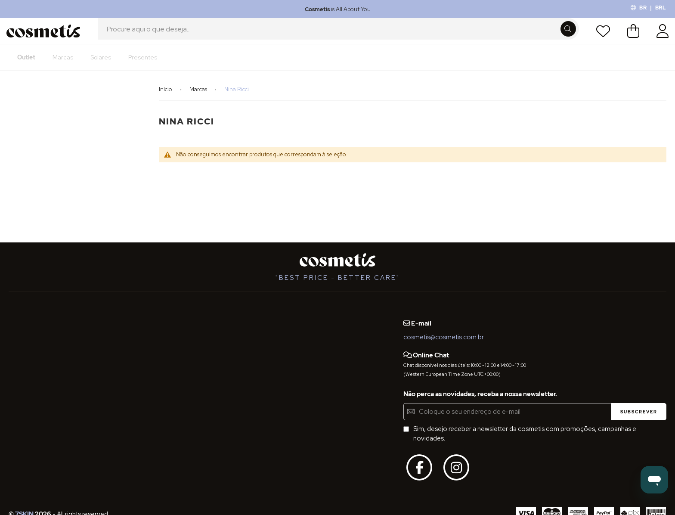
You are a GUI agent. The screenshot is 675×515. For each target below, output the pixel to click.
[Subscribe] (638, 411)
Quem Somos (29, 314)
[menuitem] (26, 67)
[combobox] (338, 36)
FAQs (16, 330)
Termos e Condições (39, 345)
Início (166, 98)
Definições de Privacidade (47, 361)
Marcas (198, 98)
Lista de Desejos (600, 36)
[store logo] (46, 35)
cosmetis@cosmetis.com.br (443, 337)
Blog (110, 314)
